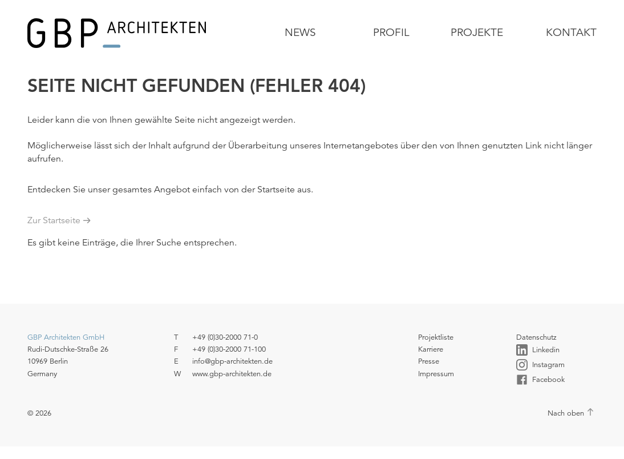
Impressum (436, 374)
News (300, 32)
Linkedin (538, 350)
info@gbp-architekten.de (232, 361)
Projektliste (435, 337)
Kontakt (571, 32)
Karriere (430, 349)
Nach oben (566, 413)
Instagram (540, 365)
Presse (428, 361)
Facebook (540, 379)
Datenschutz (536, 337)
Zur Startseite (53, 220)
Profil (391, 32)
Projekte (477, 32)
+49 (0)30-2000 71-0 (225, 337)
